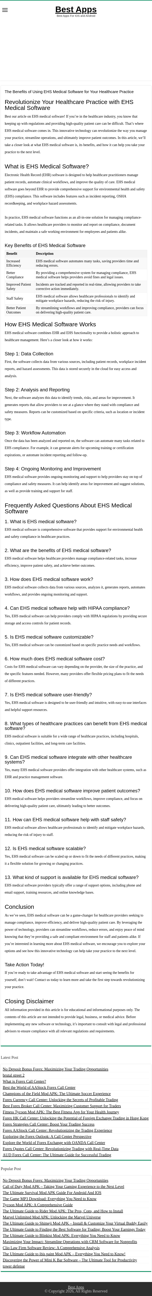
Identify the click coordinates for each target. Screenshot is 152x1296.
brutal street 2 (14, 1075)
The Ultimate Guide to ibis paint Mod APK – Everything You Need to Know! (64, 1254)
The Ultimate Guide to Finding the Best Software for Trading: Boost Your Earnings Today (74, 1229)
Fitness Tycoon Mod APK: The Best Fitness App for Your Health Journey (61, 1112)
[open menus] (5, 10)
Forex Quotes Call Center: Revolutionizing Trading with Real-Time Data (61, 1149)
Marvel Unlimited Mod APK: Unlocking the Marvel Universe (52, 1217)
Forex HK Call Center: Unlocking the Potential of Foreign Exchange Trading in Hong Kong (76, 1118)
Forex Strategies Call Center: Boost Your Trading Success (48, 1124)
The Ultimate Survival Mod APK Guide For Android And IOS (52, 1192)
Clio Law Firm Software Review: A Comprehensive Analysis (51, 1248)
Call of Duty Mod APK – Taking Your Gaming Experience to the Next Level (63, 1186)
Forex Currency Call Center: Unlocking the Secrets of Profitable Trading (60, 1100)
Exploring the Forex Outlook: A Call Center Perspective (47, 1136)
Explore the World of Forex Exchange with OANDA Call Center (54, 1142)
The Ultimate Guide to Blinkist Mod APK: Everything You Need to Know (61, 1235)
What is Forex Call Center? (24, 1081)
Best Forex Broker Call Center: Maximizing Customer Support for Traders (62, 1106)
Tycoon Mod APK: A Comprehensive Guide (38, 1205)
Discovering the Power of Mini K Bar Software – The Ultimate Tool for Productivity (70, 1260)
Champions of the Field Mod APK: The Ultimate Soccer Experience (57, 1093)
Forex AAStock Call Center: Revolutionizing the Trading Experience (57, 1130)
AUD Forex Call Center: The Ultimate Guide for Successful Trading (57, 1155)
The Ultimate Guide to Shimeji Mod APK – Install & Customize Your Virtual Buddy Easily (75, 1223)
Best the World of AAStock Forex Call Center (39, 1087)
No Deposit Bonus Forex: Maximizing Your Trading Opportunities (55, 1069)
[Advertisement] (76, 49)
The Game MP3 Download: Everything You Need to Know (50, 1199)
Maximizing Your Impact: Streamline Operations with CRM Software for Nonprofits (70, 1241)
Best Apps (76, 9)
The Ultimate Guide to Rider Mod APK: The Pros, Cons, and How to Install (63, 1211)
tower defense (14, 1266)
